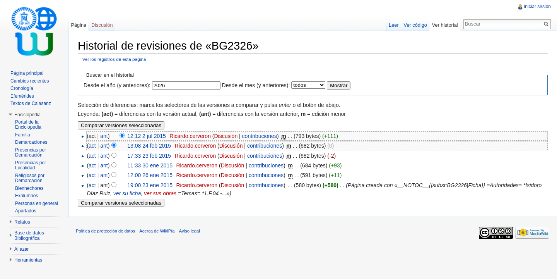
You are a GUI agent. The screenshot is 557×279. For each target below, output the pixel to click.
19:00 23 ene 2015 (150, 185)
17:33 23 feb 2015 (149, 156)
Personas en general (36, 203)
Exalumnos (26, 195)
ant (104, 136)
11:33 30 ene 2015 (150, 165)
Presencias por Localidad (30, 165)
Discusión (225, 136)
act (92, 146)
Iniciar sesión (537, 6)
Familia (22, 135)
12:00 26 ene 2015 (150, 175)
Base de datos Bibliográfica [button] (29, 235)
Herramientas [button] (28, 260)
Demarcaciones (31, 142)
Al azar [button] (21, 249)
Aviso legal (189, 231)
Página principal (26, 73)
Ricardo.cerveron (190, 136)
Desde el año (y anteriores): (117, 85)
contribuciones (259, 136)
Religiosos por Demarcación (29, 178)
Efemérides (22, 96)
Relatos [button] (22, 222)
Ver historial (445, 25)
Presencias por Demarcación (30, 152)
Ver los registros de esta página (114, 59)
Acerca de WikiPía (156, 231)
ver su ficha (127, 193)
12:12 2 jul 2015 (146, 136)
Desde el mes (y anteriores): (256, 85)
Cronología (21, 88)
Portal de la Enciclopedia (28, 124)
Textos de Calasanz (30, 103)
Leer (394, 25)
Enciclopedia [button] (27, 114)
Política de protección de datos (105, 231)
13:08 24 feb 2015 (149, 146)
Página (78, 25)
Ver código (415, 25)
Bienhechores (29, 188)
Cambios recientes (29, 81)
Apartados (25, 211)
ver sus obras (160, 193)
